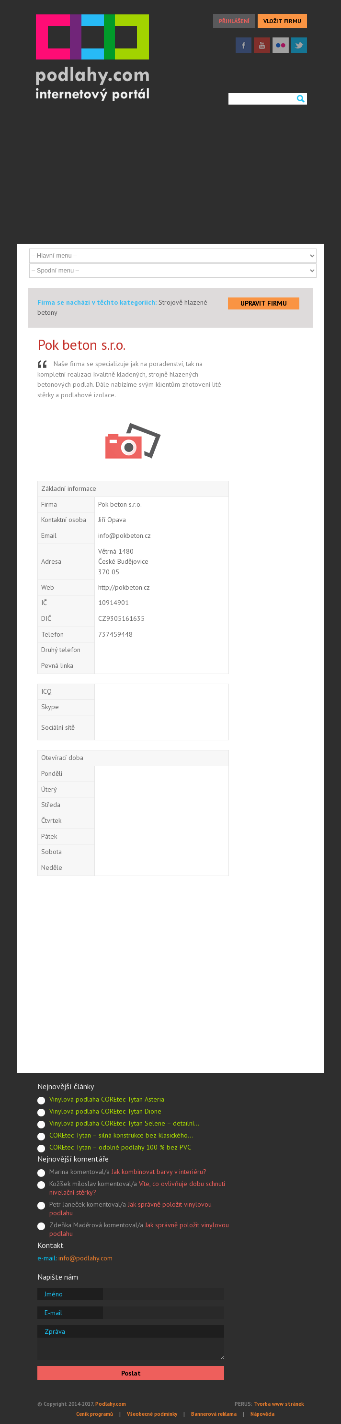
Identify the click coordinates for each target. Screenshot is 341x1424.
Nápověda (262, 1414)
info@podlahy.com (85, 1258)
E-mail (53, 1312)
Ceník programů (94, 1414)
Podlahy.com (110, 1403)
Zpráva (55, 1331)
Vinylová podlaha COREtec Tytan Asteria (106, 1099)
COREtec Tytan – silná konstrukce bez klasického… (121, 1135)
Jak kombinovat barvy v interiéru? (159, 1171)
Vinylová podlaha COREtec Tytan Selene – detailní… (124, 1123)
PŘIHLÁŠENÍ (234, 20)
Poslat (131, 1373)
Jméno (54, 1294)
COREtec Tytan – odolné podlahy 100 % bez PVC (120, 1147)
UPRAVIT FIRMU (263, 303)
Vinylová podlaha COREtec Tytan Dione (105, 1111)
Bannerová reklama (214, 1414)
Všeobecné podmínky (152, 1414)
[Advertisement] (170, 176)
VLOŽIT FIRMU (282, 20)
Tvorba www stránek (279, 1403)
